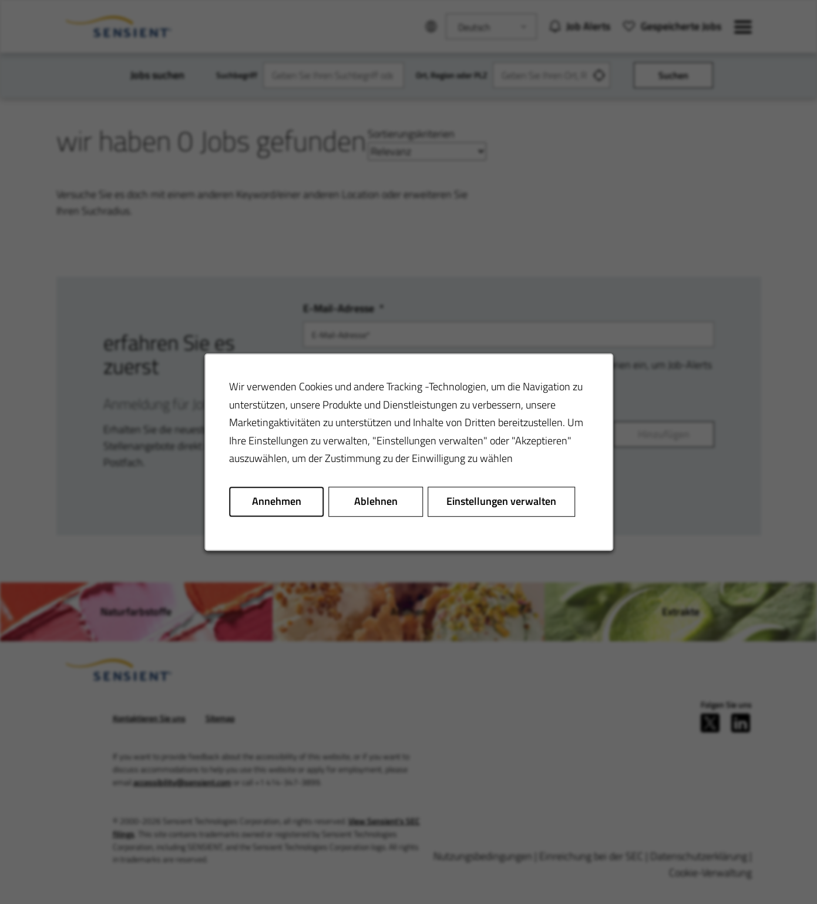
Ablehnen (375, 501)
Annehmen (276, 501)
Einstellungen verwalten (501, 501)
